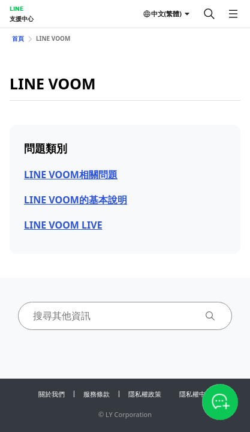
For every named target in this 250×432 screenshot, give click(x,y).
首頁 (18, 38)
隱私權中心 (195, 393)
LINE (16, 8)
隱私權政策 (144, 393)
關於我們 (51, 393)
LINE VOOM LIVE (63, 225)
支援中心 (22, 18)
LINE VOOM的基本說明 (75, 199)
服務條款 (96, 393)
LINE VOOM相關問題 (71, 174)
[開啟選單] (233, 14)
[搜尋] (209, 14)
